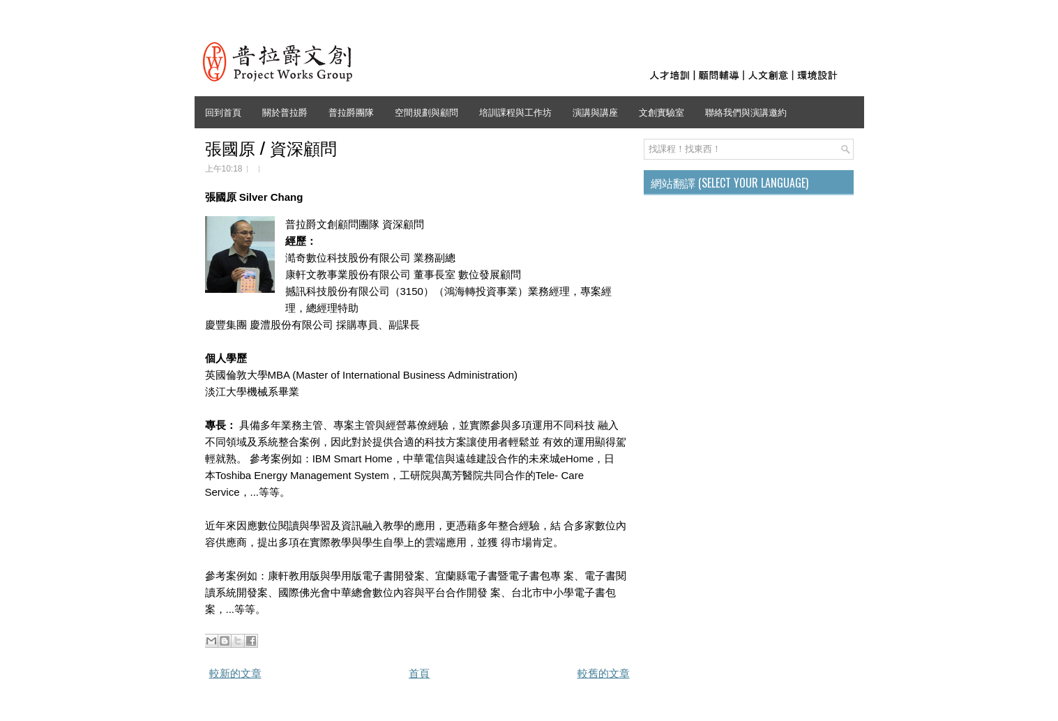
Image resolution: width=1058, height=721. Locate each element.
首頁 (419, 673)
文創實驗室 (661, 112)
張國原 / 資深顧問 (271, 147)
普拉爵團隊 (351, 112)
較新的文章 (235, 673)
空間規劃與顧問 (426, 112)
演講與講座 (595, 112)
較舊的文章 (603, 673)
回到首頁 (223, 112)
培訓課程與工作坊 (515, 112)
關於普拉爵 (285, 112)
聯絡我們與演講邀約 (746, 112)
